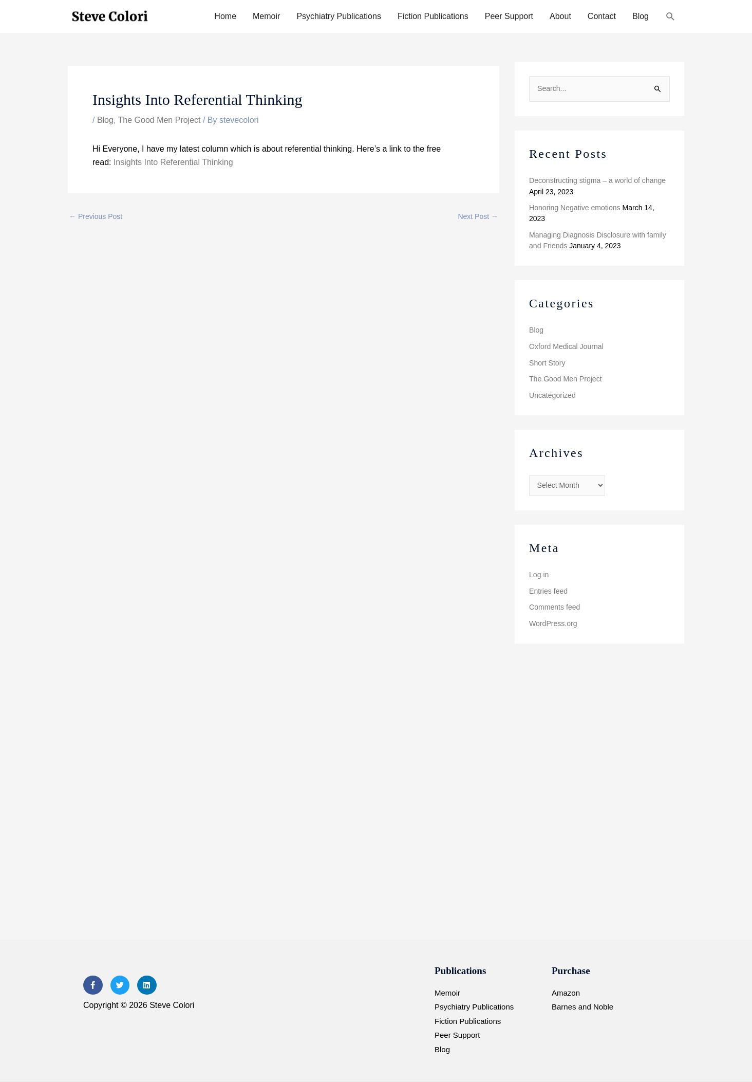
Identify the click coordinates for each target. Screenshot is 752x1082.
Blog (640, 16)
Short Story (547, 362)
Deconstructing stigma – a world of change (597, 180)
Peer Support (509, 16)
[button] (670, 16)
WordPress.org (553, 622)
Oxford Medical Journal (566, 346)
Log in (539, 574)
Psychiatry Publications (338, 16)
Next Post (478, 216)
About (560, 16)
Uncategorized (552, 395)
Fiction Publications (433, 16)
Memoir (266, 16)
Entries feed (548, 590)
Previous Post (95, 216)
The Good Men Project (159, 120)
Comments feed (554, 606)
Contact (602, 16)
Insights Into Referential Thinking (172, 162)
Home (225, 16)
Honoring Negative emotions (574, 208)
